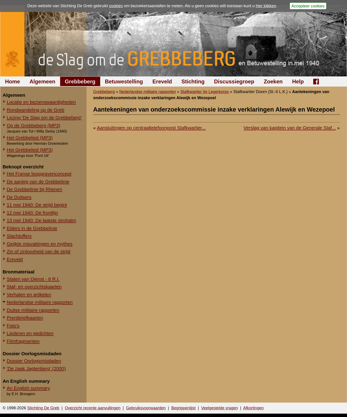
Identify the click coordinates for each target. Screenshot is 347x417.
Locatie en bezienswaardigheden (41, 102)
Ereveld (162, 81)
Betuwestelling (124, 81)
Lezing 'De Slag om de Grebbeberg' (44, 117)
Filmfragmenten (23, 341)
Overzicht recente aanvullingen (92, 408)
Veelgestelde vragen (219, 408)
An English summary (28, 388)
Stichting (193, 81)
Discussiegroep (234, 81)
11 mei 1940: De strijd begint (37, 204)
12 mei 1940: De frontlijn (32, 212)
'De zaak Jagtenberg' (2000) (36, 368)
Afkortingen (253, 408)
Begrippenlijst (183, 408)
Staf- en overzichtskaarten (34, 286)
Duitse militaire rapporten (33, 310)
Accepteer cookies (307, 6)
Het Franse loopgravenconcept (39, 173)
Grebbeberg (80, 81)
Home (12, 81)
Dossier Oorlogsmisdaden (34, 360)
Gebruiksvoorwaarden (146, 408)
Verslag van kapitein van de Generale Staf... (289, 127)
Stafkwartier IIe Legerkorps (204, 91)
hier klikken (266, 6)
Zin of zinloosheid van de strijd (38, 251)
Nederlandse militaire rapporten (40, 302)
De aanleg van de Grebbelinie (38, 181)
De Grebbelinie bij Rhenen (34, 189)
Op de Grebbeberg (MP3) (33, 125)
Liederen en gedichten (30, 333)
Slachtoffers (19, 235)
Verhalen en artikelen (29, 294)
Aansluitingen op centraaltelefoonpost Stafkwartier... (151, 127)
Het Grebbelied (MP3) (30, 137)
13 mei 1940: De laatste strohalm (41, 220)
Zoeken (273, 81)
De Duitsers (19, 197)
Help (298, 81)
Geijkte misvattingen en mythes (40, 243)
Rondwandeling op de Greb (35, 109)
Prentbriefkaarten (25, 317)
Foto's (13, 325)
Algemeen (42, 81)
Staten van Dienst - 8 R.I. (33, 279)
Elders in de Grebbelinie (32, 228)
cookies (116, 6)
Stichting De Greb (43, 408)
